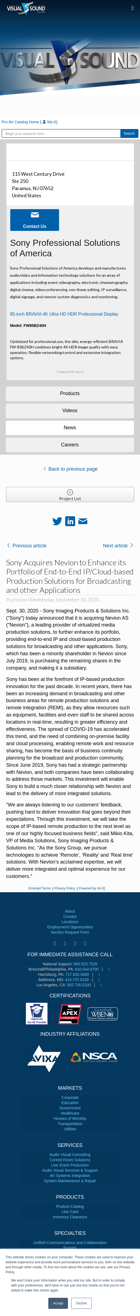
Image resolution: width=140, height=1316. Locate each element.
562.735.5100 (79, 985)
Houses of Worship (70, 1118)
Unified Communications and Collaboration (70, 1242)
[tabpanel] (45, 1057)
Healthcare (70, 1113)
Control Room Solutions (70, 1160)
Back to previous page (70, 469)
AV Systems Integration (70, 1175)
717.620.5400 (77, 974)
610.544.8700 (87, 969)
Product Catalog (70, 1206)
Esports (70, 1248)
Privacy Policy (64, 888)
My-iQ (49, 122)
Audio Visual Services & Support (70, 1170)
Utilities (70, 1129)
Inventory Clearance (70, 1217)
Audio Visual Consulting (70, 1154)
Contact (69, 916)
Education (69, 1103)
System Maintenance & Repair (70, 1181)
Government (70, 1108)
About (70, 911)
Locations (70, 922)
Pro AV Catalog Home (21, 122)
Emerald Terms (40, 888)
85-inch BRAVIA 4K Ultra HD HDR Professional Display (64, 314)
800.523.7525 (85, 964)
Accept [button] (58, 1303)
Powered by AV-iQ (92, 888)
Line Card (70, 1212)
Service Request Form (70, 932)
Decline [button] (81, 1303)
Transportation (70, 1123)
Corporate (69, 1097)
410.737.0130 (77, 979)
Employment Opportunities (70, 927)
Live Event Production (70, 1165)
